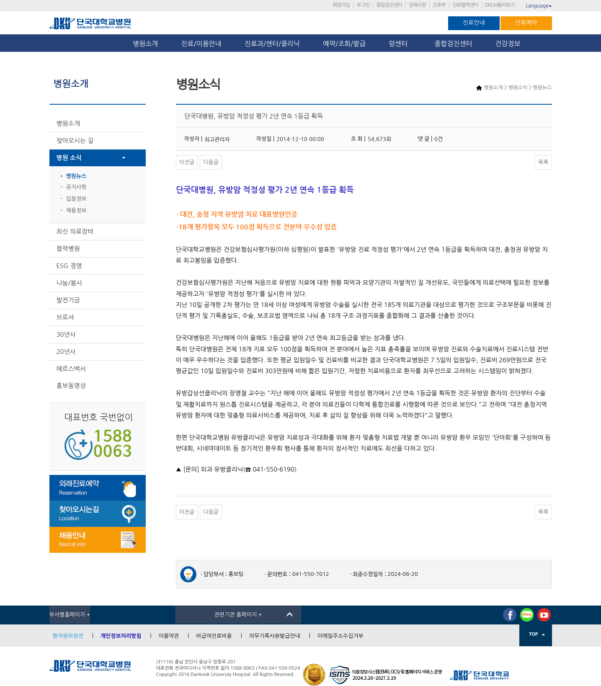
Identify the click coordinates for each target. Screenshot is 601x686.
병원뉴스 (76, 176)
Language (539, 5)
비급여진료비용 (214, 636)
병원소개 (145, 43)
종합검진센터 (389, 5)
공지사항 (76, 187)
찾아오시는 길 (75, 140)
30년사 (66, 334)
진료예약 (526, 23)
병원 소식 (69, 158)
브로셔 (65, 317)
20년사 (66, 351)
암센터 (400, 43)
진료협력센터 (465, 5)
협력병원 (68, 248)
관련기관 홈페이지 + (238, 614)
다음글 (211, 162)
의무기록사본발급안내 (274, 636)
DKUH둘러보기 (500, 5)
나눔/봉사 (70, 283)
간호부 (439, 5)
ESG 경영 (69, 266)
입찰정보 (76, 198)
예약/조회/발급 (344, 43)
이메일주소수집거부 (340, 636)
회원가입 (341, 5)
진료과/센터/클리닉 (272, 43)
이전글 (187, 162)
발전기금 (68, 300)
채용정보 (76, 210)
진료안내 (474, 23)
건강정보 (508, 43)
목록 (543, 162)
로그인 (362, 5)
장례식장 (417, 5)
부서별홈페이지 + (69, 614)
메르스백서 (71, 369)
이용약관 (168, 636)
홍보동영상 (71, 385)
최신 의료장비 (75, 231)
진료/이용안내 (201, 43)
